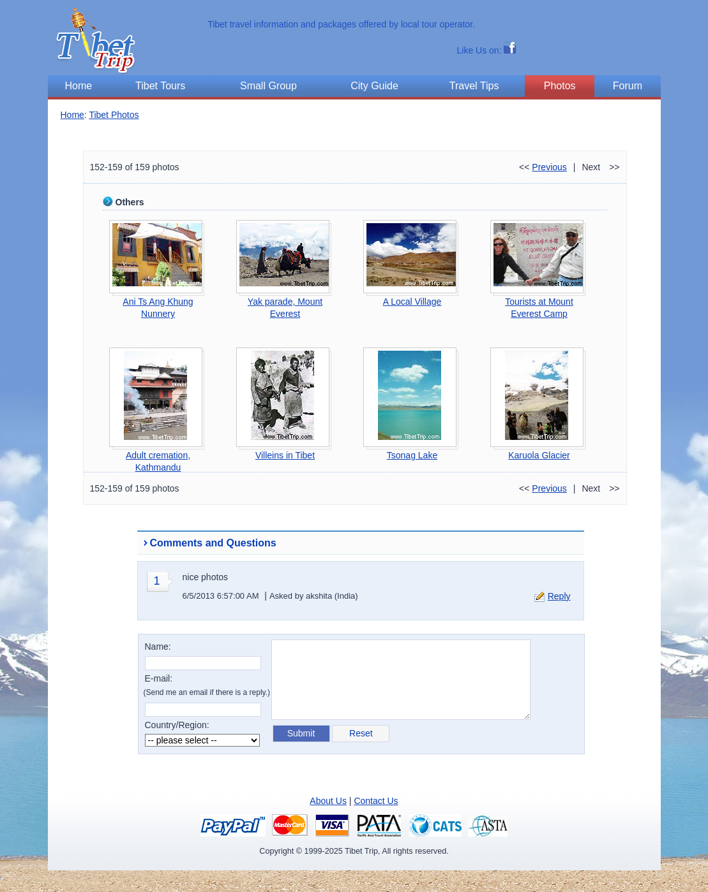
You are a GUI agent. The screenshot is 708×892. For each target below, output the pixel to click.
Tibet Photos (114, 115)
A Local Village (412, 301)
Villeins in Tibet (285, 455)
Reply (559, 596)
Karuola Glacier (539, 455)
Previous (549, 167)
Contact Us (376, 801)
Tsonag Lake (412, 455)
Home (72, 115)
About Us (328, 801)
